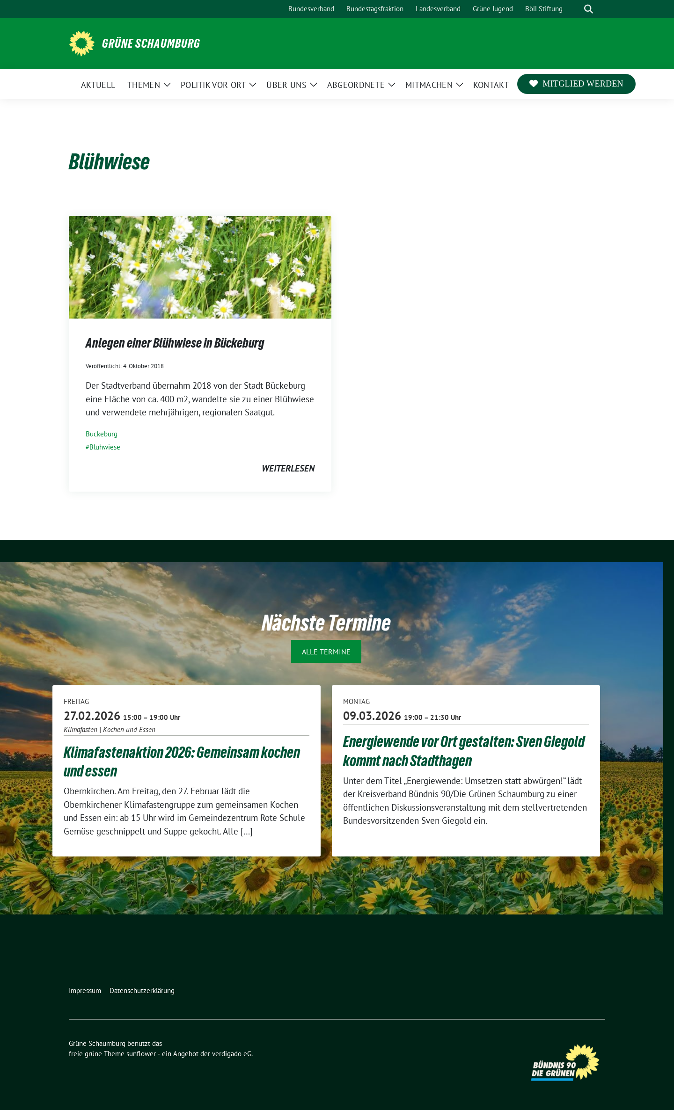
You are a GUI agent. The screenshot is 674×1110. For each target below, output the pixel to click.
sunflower (141, 1053)
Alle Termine (326, 651)
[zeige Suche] (588, 9)
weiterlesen (288, 468)
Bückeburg (101, 433)
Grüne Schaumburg (151, 43)
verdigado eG (231, 1053)
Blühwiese (104, 447)
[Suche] (575, 9)
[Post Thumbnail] (200, 266)
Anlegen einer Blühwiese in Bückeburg (175, 342)
